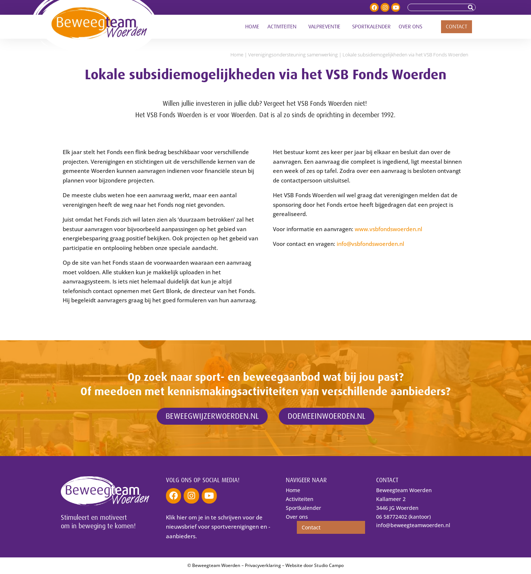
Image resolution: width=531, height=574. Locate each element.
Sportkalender (371, 27)
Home (252, 27)
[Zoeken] (471, 7)
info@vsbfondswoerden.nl (370, 243)
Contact (456, 27)
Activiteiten (283, 27)
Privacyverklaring (263, 566)
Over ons (412, 27)
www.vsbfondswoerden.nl (388, 229)
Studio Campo (329, 566)
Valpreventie (326, 27)
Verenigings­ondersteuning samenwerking (293, 54)
